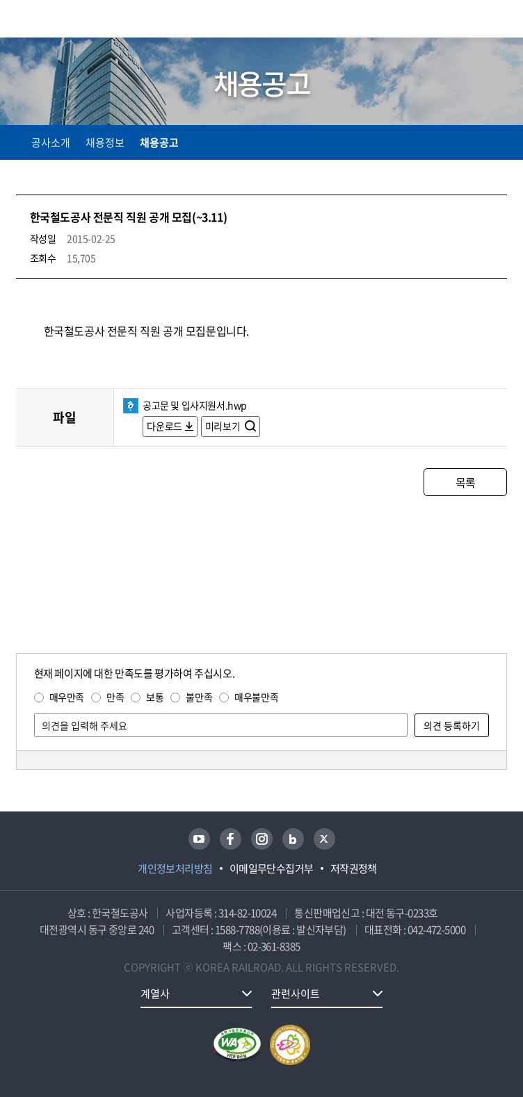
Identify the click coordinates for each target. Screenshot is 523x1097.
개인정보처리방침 (175, 868)
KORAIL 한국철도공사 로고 (70, 18)
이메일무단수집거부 (272, 868)
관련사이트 (295, 993)
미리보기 (223, 426)
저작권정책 (353, 868)
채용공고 (159, 142)
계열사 (155, 993)
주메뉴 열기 (498, 21)
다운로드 (164, 426)
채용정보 (105, 142)
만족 (115, 696)
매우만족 (66, 696)
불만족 (199, 696)
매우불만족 (256, 696)
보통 (154, 696)
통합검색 (469, 21)
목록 (466, 482)
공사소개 (50, 142)
